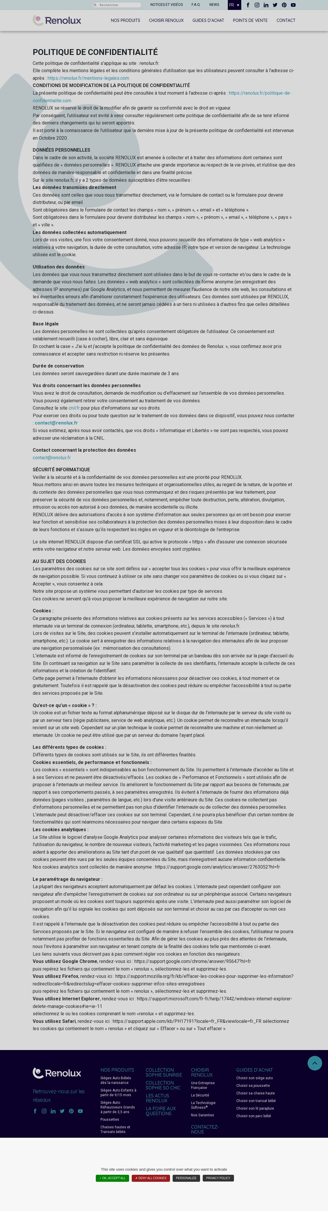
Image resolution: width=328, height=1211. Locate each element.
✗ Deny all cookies (150, 1178)
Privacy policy (218, 1178)
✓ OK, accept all (112, 1178)
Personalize (186, 1178)
